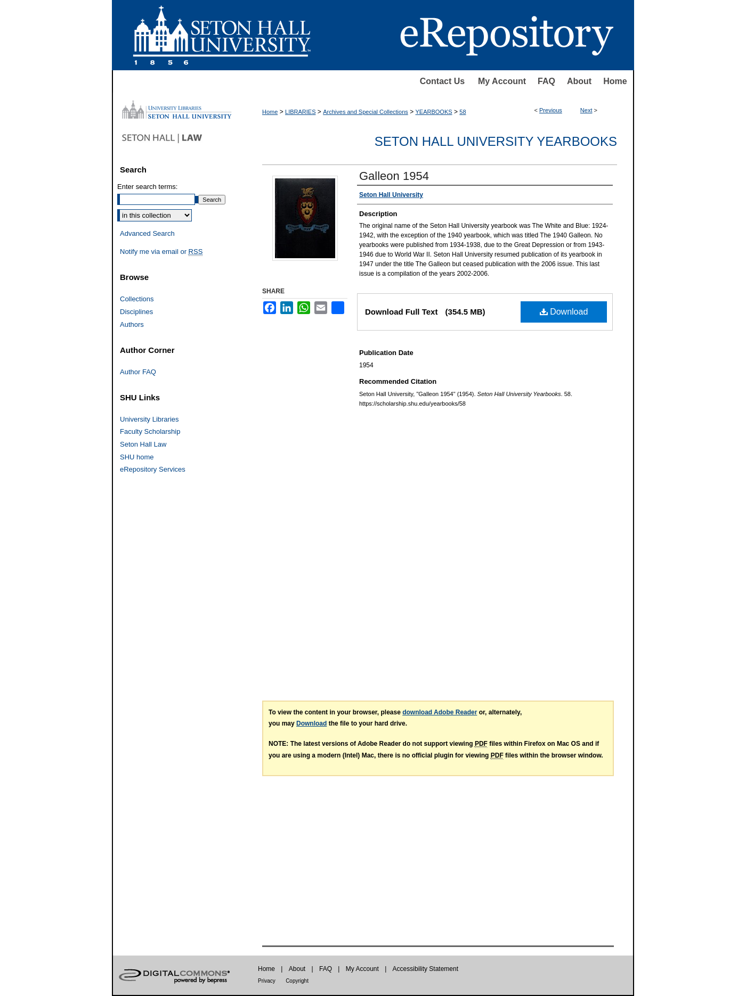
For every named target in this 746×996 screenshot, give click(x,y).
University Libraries (149, 419)
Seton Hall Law (143, 444)
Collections (137, 299)
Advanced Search (147, 233)
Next (586, 110)
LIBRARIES (300, 112)
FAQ (546, 81)
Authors (132, 324)
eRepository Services (152, 469)
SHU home (137, 457)
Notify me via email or (161, 252)
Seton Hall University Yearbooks (496, 141)
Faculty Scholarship (150, 431)
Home (615, 81)
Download (564, 311)
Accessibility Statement (425, 969)
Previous (550, 110)
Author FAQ (138, 372)
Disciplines (136, 312)
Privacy (266, 981)
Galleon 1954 (394, 176)
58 (462, 112)
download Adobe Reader (439, 712)
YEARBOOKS (434, 112)
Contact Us (442, 81)
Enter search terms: (147, 187)
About (579, 81)
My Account (502, 81)
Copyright (297, 981)
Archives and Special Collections (365, 112)
